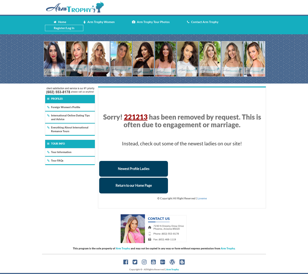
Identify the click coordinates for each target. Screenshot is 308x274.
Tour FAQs (55, 160)
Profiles (55, 98)
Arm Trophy (123, 248)
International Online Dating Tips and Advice (68, 117)
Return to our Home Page (134, 185)
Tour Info (56, 143)
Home (60, 22)
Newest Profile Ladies (133, 169)
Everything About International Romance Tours (67, 129)
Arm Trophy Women (99, 22)
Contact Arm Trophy (202, 22)
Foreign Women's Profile (63, 107)
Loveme (202, 198)
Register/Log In (64, 28)
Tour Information (59, 152)
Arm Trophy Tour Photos (151, 22)
